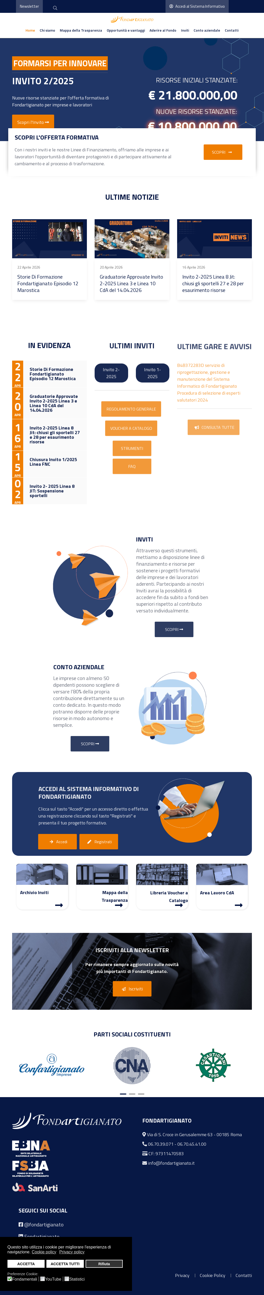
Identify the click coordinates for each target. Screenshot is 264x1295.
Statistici (77, 1279)
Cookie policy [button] (44, 1252)
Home (30, 30)
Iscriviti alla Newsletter (132, 950)
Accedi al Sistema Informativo (197, 6)
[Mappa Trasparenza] (119, 905)
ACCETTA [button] (26, 1264)
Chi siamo (47, 30)
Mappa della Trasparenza (81, 30)
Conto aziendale (207, 30)
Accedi (57, 842)
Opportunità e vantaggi (126, 30)
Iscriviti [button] (131, 989)
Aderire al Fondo (163, 30)
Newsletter (29, 6)
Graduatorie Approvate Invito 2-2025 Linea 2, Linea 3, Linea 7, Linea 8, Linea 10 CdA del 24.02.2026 (186, 286)
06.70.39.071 (161, 1144)
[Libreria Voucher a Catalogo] (179, 905)
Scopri (223, 152)
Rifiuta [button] (104, 1264)
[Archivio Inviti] (59, 905)
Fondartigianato (42, 1237)
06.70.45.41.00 (191, 1144)
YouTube (53, 1279)
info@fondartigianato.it (171, 1163)
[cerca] (55, 8)
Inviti (185, 30)
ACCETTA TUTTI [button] (65, 1264)
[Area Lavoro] (239, 905)
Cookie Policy (212, 1275)
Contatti (231, 30)
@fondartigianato (44, 1224)
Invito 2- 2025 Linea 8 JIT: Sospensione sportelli (99, 280)
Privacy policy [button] (72, 1252)
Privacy (182, 1275)
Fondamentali (24, 1279)
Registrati (99, 842)
